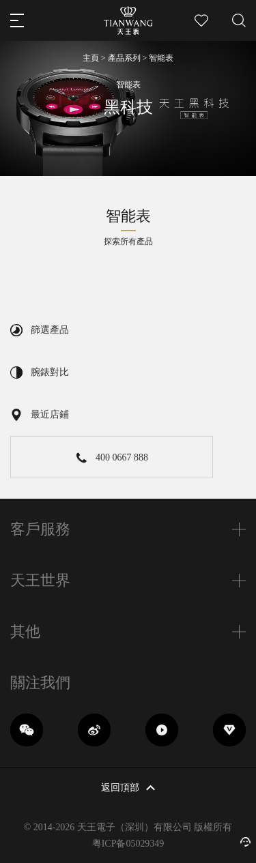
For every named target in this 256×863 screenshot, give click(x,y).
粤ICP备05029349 (128, 843)
